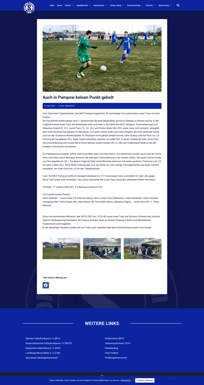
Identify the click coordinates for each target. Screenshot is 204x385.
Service (151, 5)
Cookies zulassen (145, 380)
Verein (69, 5)
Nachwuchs (100, 5)
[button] (178, 5)
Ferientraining (135, 5)
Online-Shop (117, 5)
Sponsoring (165, 5)
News (59, 5)
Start (52, 5)
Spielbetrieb (84, 5)
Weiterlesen (125, 380)
